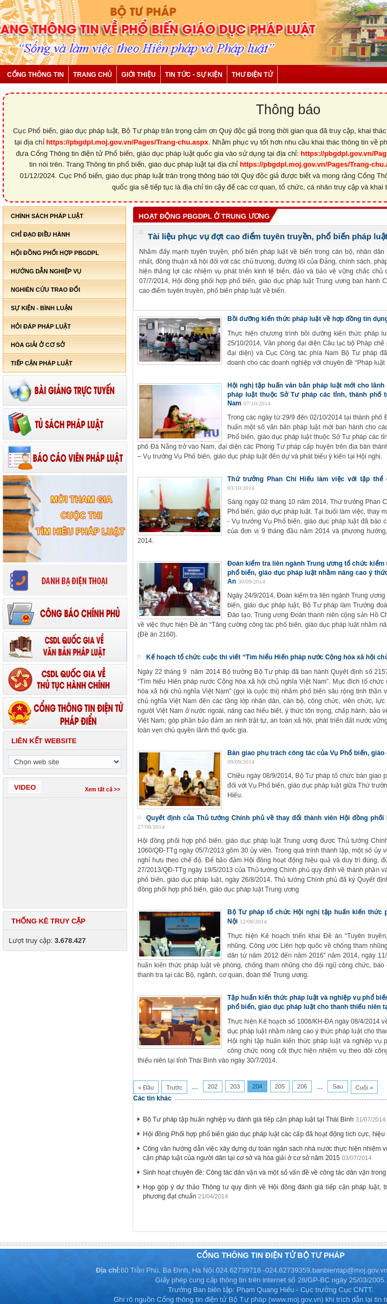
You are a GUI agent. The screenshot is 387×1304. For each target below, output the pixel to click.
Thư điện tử (252, 74)
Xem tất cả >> (102, 789)
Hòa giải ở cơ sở (38, 345)
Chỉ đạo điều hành (40, 234)
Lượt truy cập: (47, 940)
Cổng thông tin (35, 74)
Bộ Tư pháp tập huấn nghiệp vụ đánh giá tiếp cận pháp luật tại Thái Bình (248, 1119)
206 (302, 1086)
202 (213, 1086)
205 (280, 1086)
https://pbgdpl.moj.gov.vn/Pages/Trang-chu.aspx (127, 142)
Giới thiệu (138, 74)
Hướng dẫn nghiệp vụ (46, 271)
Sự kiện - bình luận (42, 308)
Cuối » (364, 1087)
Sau (337, 1086)
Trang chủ (92, 74)
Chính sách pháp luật (47, 216)
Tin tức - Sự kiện (193, 74)
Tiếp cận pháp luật (42, 363)
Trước (174, 1087)
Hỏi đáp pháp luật (41, 326)
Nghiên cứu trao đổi (45, 289)
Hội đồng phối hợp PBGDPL (55, 253)
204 (257, 1086)
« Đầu (146, 1087)
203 (235, 1086)
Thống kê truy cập (48, 921)
